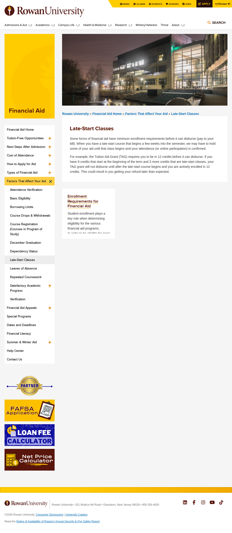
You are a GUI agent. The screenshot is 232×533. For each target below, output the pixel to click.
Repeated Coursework (25, 277)
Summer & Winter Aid (22, 342)
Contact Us (14, 359)
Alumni (139, 4)
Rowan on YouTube (212, 503)
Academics (43, 25)
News (124, 4)
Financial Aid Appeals (22, 308)
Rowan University (51, 11)
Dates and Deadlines (21, 325)
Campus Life (66, 25)
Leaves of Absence (23, 268)
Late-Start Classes (185, 114)
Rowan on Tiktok (221, 503)
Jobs (187, 4)
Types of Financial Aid (22, 172)
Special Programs (19, 316)
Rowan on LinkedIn (185, 503)
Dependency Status (24, 251)
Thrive (164, 25)
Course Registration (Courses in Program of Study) (26, 229)
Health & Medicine (94, 25)
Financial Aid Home (107, 114)
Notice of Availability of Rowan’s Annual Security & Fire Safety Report (58, 521)
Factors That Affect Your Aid (146, 114)
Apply (205, 3)
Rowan (221, 3)
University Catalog (76, 514)
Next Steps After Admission (26, 147)
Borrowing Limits (21, 207)
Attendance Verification (26, 189)
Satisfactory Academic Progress (25, 288)
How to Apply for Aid (21, 164)
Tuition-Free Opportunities (25, 138)
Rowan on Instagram (203, 503)
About (175, 25)
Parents (155, 4)
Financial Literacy (19, 333)
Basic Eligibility (20, 198)
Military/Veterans (146, 25)
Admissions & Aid (16, 25)
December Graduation (25, 242)
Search (218, 23)
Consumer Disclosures (49, 514)
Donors (172, 4)
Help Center (15, 350)
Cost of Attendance (20, 155)
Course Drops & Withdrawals (30, 215)
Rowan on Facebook (194, 503)
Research (121, 25)
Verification (17, 299)
